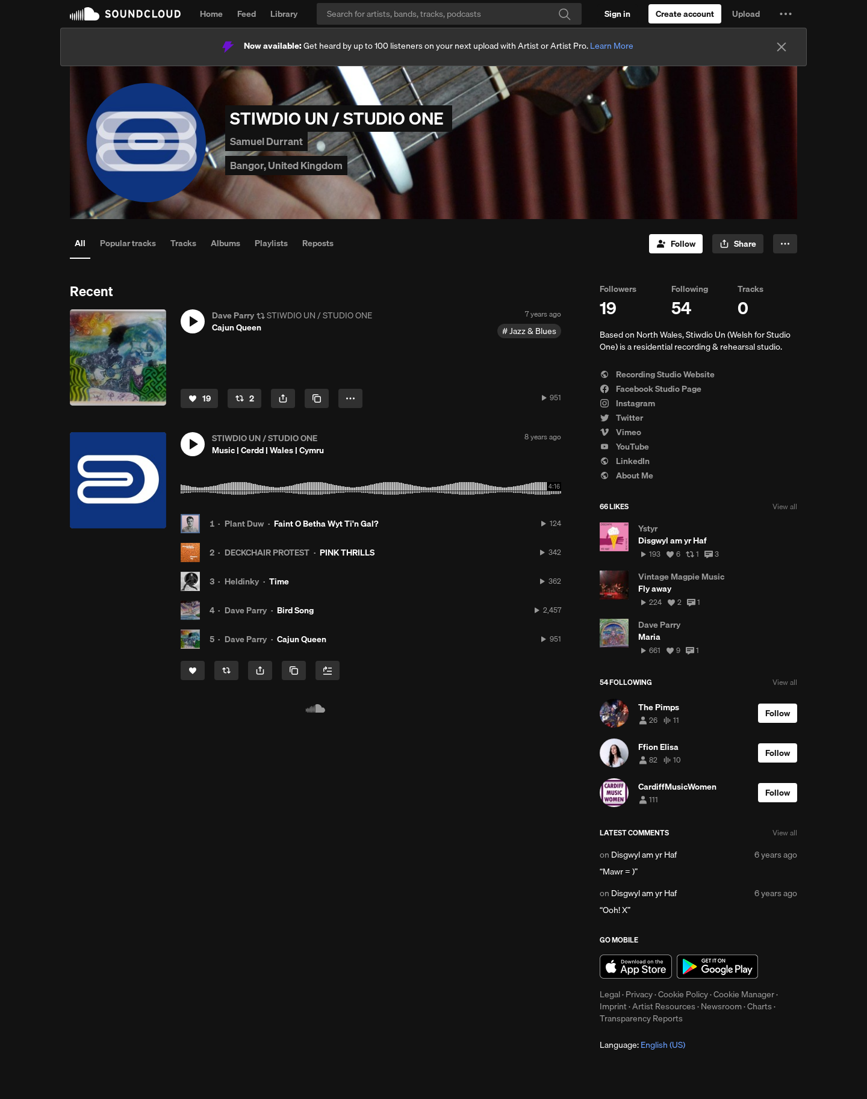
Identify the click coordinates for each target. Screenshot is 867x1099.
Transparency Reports (641, 1018)
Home (211, 13)
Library (283, 13)
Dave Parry (246, 610)
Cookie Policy (683, 994)
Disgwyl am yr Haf (644, 854)
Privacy (639, 994)
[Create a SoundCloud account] (684, 13)
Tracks (183, 243)
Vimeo (620, 432)
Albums (225, 243)
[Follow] (676, 243)
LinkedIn (625, 461)
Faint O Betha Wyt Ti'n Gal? (326, 523)
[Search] (449, 14)
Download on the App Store (636, 967)
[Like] (199, 398)
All (80, 243)
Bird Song (295, 610)
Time (279, 581)
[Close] (781, 47)
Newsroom (721, 1006)
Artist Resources (663, 1006)
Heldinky (242, 581)
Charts (759, 1006)
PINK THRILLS (347, 552)
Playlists (271, 243)
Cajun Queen (301, 639)
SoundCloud (125, 13)
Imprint (613, 1006)
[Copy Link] (317, 398)
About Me (626, 475)
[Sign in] (617, 13)
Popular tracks (128, 243)
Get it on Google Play (717, 967)
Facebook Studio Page (650, 388)
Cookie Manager (743, 994)
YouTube (624, 446)
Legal (610, 994)
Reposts (318, 243)
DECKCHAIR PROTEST (267, 552)
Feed (246, 13)
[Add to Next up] (327, 670)
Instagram (627, 403)
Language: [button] (642, 1044)
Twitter (621, 417)
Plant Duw (244, 523)
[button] (785, 14)
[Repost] (244, 398)
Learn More (611, 45)
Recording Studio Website (657, 374)
